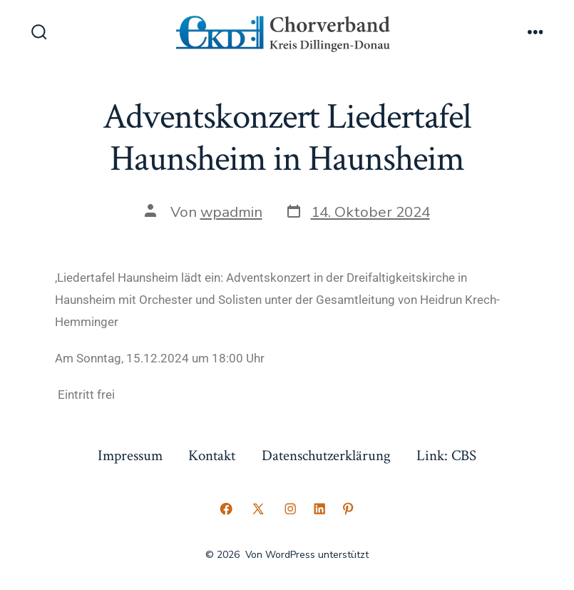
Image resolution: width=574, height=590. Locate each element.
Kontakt (211, 455)
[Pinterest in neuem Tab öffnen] (348, 509)
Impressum (130, 455)
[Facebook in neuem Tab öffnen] (226, 509)
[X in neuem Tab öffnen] (258, 509)
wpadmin (231, 212)
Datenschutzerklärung (326, 455)
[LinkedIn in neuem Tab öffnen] (319, 509)
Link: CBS (446, 455)
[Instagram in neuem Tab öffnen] (290, 509)
